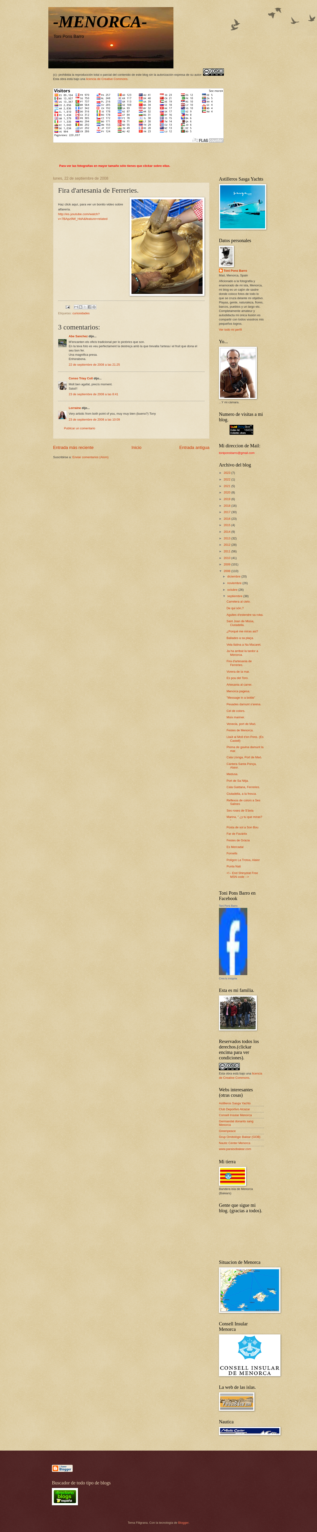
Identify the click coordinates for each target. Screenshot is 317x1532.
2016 (227, 518)
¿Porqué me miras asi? (242, 631)
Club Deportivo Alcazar (234, 1109)
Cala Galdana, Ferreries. (243, 787)
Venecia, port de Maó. (241, 724)
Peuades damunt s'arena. (243, 704)
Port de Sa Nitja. (237, 780)
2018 (227, 505)
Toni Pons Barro (235, 270)
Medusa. (232, 774)
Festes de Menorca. (240, 730)
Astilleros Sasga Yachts (235, 1103)
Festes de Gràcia (238, 840)
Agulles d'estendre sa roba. (244, 615)
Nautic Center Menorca (234, 1143)
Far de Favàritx (236, 833)
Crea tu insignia (228, 978)
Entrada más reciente (73, 447)
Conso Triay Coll (81, 378)
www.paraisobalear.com (235, 1149)
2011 (227, 551)
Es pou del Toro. (237, 678)
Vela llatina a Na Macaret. (243, 644)
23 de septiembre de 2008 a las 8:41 (93, 394)
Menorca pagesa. (238, 691)
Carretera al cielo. (238, 601)
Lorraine (75, 408)
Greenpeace (227, 1131)
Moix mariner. (235, 717)
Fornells (231, 853)
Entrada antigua (194, 447)
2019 (227, 499)
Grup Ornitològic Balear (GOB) (239, 1137)
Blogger (183, 1522)
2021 (227, 486)
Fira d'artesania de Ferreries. (239, 662)
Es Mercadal (235, 847)
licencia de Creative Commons (107, 79)
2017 (227, 512)
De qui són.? (235, 608)
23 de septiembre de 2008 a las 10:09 (94, 419)
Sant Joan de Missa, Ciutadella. (240, 622)
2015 (227, 525)
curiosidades (81, 313)
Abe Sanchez (78, 336)
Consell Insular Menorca (235, 1115)
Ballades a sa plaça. (240, 638)
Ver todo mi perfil (230, 329)
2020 (227, 492)
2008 (227, 571)
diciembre (234, 576)
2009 (227, 564)
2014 (227, 531)
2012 (227, 544)
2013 (227, 538)
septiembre (235, 596)
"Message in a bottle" (240, 697)
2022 (227, 479)
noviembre (234, 583)
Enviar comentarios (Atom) (90, 457)
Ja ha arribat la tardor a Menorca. (242, 652)
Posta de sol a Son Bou (242, 827)
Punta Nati (233, 866)
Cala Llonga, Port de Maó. (244, 757)
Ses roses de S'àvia (239, 810)
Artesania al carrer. (239, 684)
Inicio (136, 447)
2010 (227, 558)
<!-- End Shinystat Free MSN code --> (242, 874)
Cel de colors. (235, 711)
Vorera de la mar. (238, 671)
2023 (227, 473)
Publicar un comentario (79, 428)
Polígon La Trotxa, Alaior (243, 860)
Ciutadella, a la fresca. (241, 793)
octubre (232, 589)
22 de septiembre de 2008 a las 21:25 (94, 364)
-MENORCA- (100, 22)
